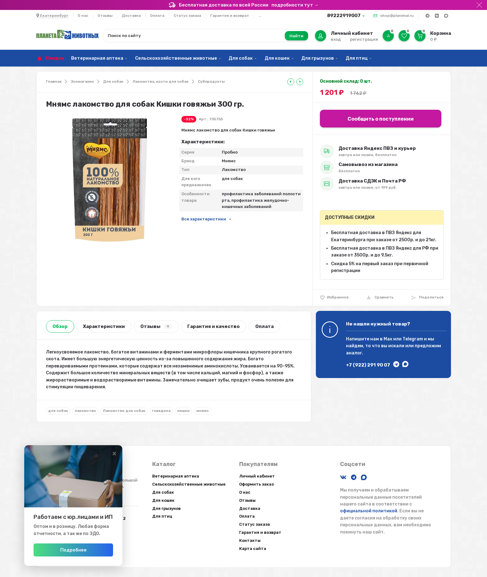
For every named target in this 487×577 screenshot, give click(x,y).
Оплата (157, 15)
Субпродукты (211, 81)
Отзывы (105, 15)
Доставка (131, 15)
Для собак (241, 58)
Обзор (60, 326)
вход (336, 39)
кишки (183, 411)
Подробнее (86, 550)
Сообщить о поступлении (381, 119)
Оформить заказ (256, 484)
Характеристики (104, 326)
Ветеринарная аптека (97, 58)
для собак (58, 411)
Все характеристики (203, 219)
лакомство (85, 411)
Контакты (250, 540)
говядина (161, 411)
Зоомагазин (82, 81)
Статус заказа (187, 15)
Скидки (55, 58)
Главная (53, 81)
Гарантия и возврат (229, 15)
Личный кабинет (257, 476)
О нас (83, 15)
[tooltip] (290, 81)
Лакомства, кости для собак (161, 81)
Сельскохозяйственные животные (176, 58)
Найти (296, 36)
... (259, 15)
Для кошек (277, 58)
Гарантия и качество (213, 326)
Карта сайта (252, 548)
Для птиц (357, 58)
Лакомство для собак (124, 411)
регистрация (364, 39)
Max (388, 339)
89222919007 (344, 15)
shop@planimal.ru (397, 15)
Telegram (413, 339)
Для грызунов (317, 58)
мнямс (202, 411)
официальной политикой (368, 511)
